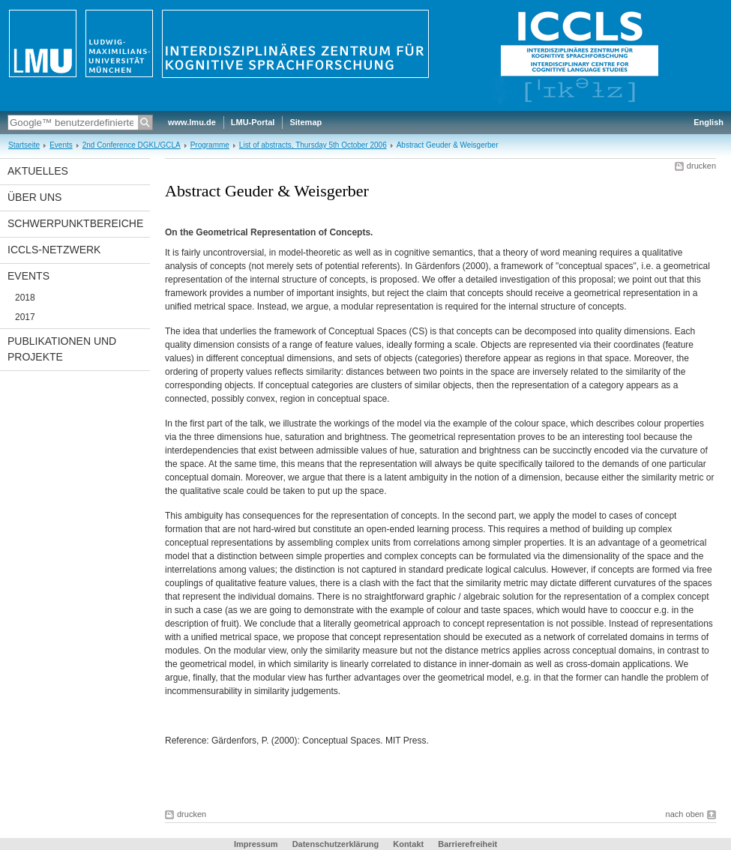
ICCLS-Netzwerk (53, 250)
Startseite (24, 145)
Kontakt (408, 844)
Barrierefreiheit (467, 844)
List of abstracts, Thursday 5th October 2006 (313, 145)
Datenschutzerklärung (335, 844)
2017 (25, 317)
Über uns (34, 197)
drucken (701, 165)
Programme (209, 145)
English (709, 122)
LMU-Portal (253, 122)
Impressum (256, 844)
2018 (25, 297)
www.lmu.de (192, 122)
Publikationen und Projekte (61, 349)
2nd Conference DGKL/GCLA (131, 145)
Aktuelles (37, 171)
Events (61, 145)
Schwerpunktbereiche (75, 223)
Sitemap (305, 122)
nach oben (685, 814)
